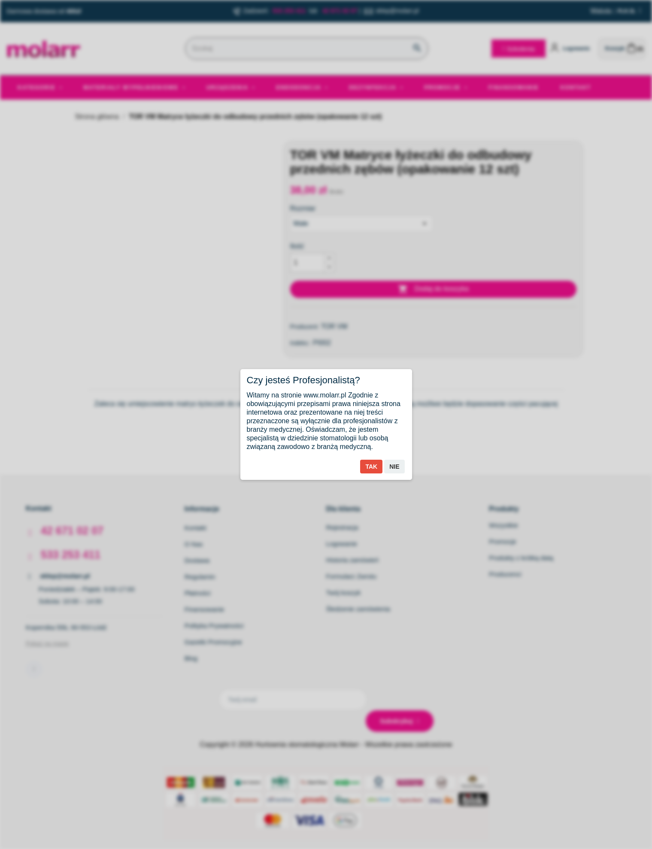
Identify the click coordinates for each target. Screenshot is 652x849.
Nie (394, 466)
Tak (371, 466)
